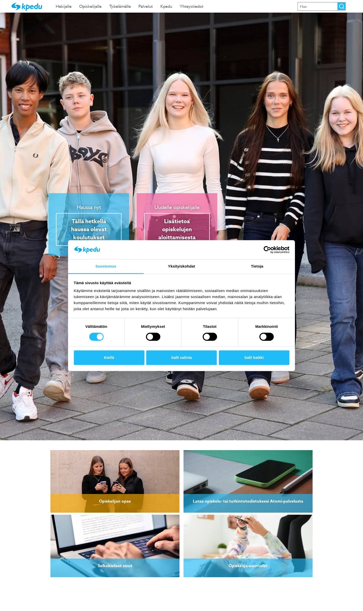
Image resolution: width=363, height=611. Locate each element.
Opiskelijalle (90, 6)
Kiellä (109, 358)
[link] (114, 481)
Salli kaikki (254, 358)
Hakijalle (64, 6)
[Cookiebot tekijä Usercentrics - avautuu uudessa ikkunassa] (267, 249)
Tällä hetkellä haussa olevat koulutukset (89, 229)
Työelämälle (120, 6)
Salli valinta (181, 358)
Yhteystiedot (191, 6)
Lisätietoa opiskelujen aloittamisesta (177, 229)
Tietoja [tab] (257, 266)
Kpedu (166, 6)
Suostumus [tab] (106, 266)
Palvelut (145, 6)
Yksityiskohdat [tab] (181, 266)
